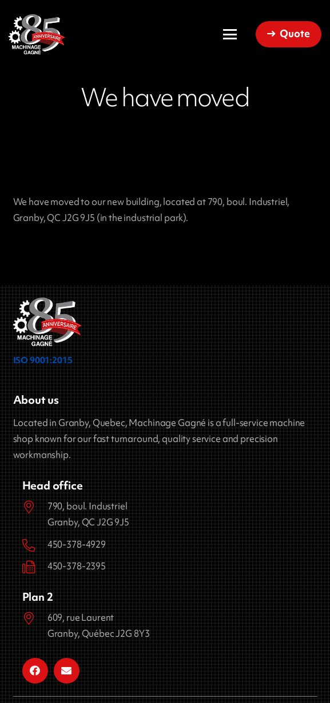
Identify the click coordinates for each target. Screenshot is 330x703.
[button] (230, 34)
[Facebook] (35, 671)
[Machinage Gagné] (37, 34)
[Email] (66, 671)
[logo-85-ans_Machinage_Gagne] (47, 322)
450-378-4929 (76, 544)
